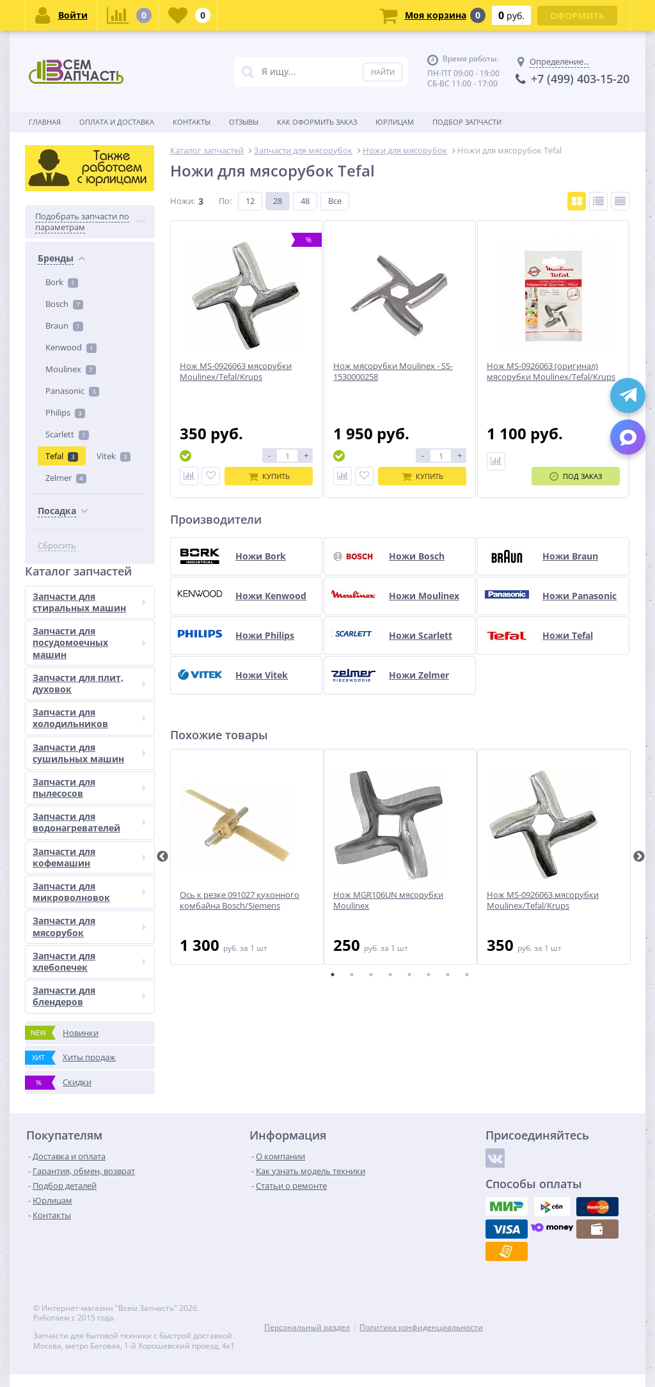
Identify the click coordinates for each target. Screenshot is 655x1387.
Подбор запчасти (466, 122)
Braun (64, 325)
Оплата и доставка (116, 122)
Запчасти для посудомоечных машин (89, 642)
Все (335, 201)
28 (277, 201)
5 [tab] (409, 974)
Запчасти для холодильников (89, 718)
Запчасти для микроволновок (89, 892)
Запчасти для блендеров (89, 996)
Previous (162, 856)
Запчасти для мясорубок (89, 926)
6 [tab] (428, 974)
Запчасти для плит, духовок (89, 683)
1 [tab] (332, 974)
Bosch (64, 304)
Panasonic (72, 390)
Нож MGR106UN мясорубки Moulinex (388, 900)
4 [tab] (390, 974)
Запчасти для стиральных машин (89, 602)
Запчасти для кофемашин (89, 857)
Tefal (61, 456)
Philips (65, 412)
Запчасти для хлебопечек (89, 961)
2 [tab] (351, 974)
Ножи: (182, 201)
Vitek (113, 456)
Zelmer (65, 477)
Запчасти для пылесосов (89, 787)
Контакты (191, 122)
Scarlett (67, 434)
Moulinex (70, 369)
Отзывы (243, 122)
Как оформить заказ (317, 122)
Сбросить (57, 545)
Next (639, 856)
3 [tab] (371, 974)
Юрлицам (394, 122)
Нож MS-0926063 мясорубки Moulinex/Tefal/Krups (543, 900)
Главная (45, 122)
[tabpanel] (247, 857)
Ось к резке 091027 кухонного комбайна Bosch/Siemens (239, 900)
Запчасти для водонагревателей (89, 822)
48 (305, 201)
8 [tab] (467, 974)
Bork (61, 282)
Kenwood (71, 347)
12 (250, 201)
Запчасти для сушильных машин (89, 753)
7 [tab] (447, 974)
